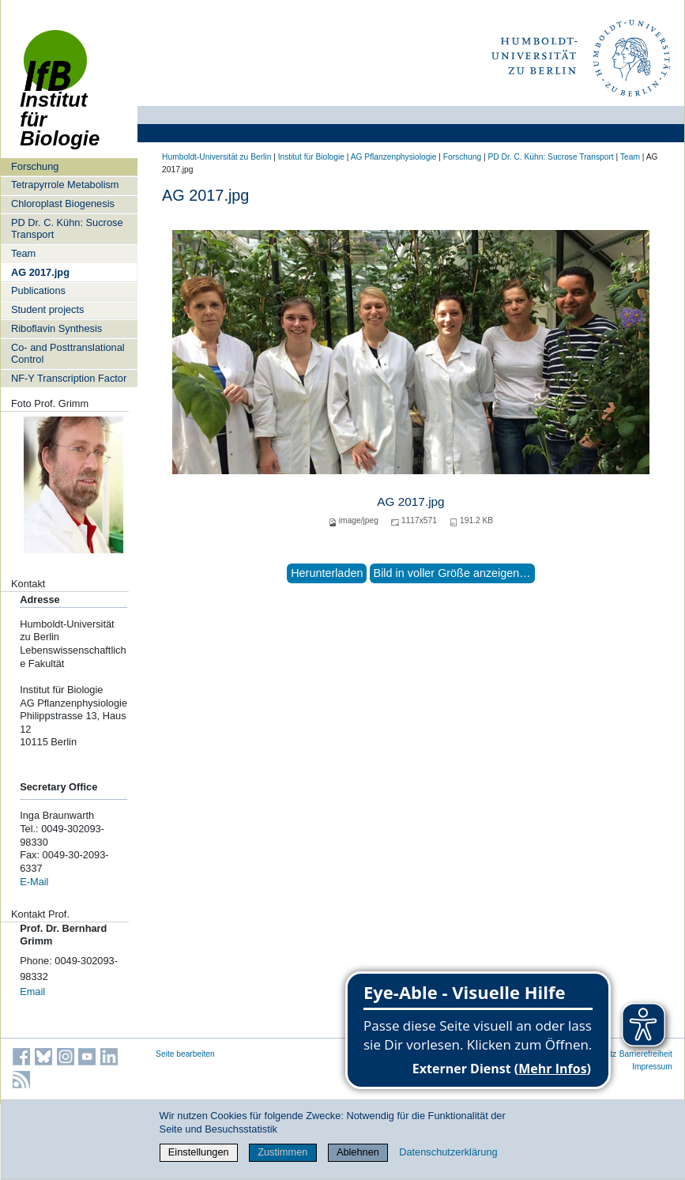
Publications (38, 290)
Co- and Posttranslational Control (68, 353)
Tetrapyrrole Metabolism (65, 184)
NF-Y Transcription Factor (68, 378)
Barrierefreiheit (645, 1054)
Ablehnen (358, 1152)
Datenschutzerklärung (448, 1152)
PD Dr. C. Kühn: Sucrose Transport (67, 228)
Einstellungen (198, 1152)
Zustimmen (282, 1152)
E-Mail (34, 882)
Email (32, 991)
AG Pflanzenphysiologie (394, 157)
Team (23, 253)
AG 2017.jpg (40, 272)
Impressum (652, 1066)
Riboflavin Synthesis (56, 328)
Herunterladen (327, 573)
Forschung (34, 166)
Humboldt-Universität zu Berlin (216, 157)
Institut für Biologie (60, 96)
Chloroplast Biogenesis (63, 203)
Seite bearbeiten (185, 1054)
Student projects (47, 309)
